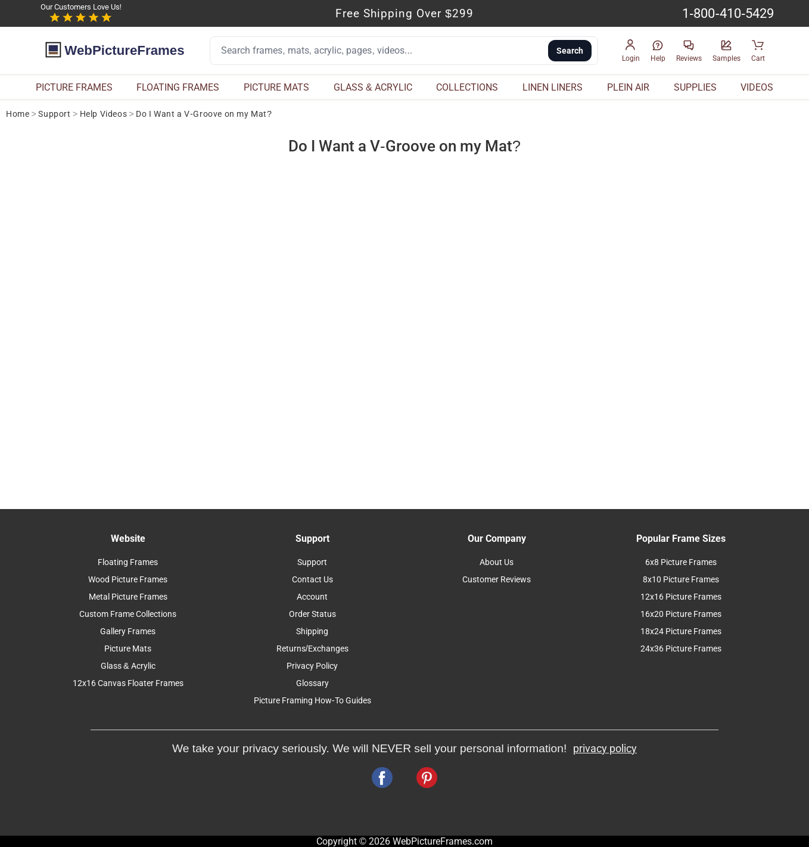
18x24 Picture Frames (680, 631)
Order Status (312, 614)
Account (312, 597)
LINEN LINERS (552, 87)
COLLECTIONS (467, 87)
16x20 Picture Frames (680, 614)
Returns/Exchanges (312, 649)
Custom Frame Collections (127, 614)
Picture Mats (127, 649)
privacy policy (605, 749)
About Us (497, 562)
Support (54, 114)
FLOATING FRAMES (177, 87)
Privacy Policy (312, 666)
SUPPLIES (695, 87)
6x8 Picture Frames (681, 562)
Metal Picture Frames (128, 597)
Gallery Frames (127, 631)
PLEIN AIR (628, 87)
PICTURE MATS (276, 87)
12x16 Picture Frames (680, 597)
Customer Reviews (496, 580)
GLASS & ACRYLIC (373, 87)
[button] (631, 51)
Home (17, 114)
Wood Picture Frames (127, 580)
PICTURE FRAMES (74, 87)
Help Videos (103, 114)
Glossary (312, 683)
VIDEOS (756, 87)
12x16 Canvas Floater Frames (128, 683)
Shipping (312, 631)
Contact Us (312, 580)
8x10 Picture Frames (681, 580)
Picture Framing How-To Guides (312, 701)
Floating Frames (128, 562)
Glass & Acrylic (128, 666)
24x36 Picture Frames (680, 649)
